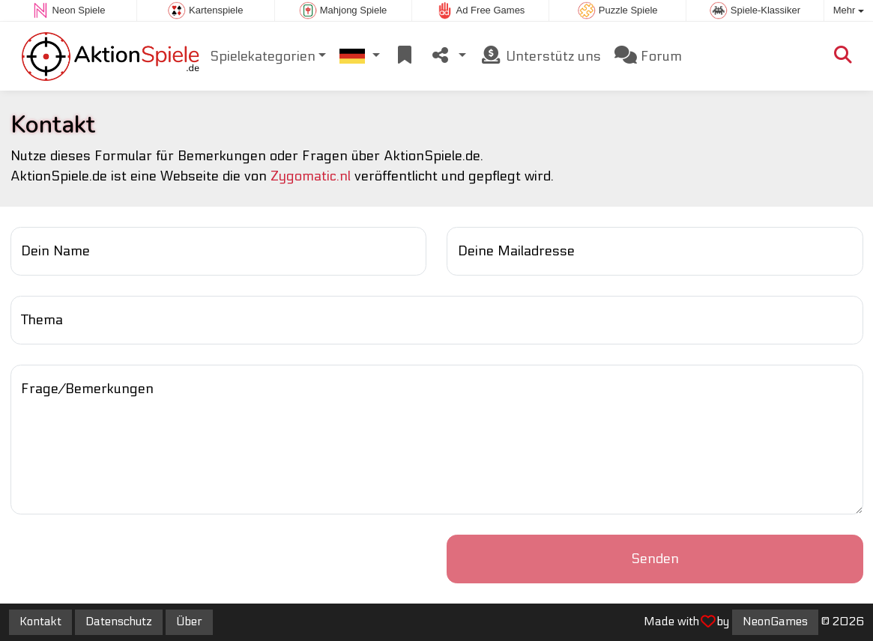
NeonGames (775, 621)
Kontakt (40, 621)
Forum (648, 56)
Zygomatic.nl (311, 176)
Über (189, 621)
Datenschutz (118, 621)
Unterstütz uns (540, 56)
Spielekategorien (262, 56)
